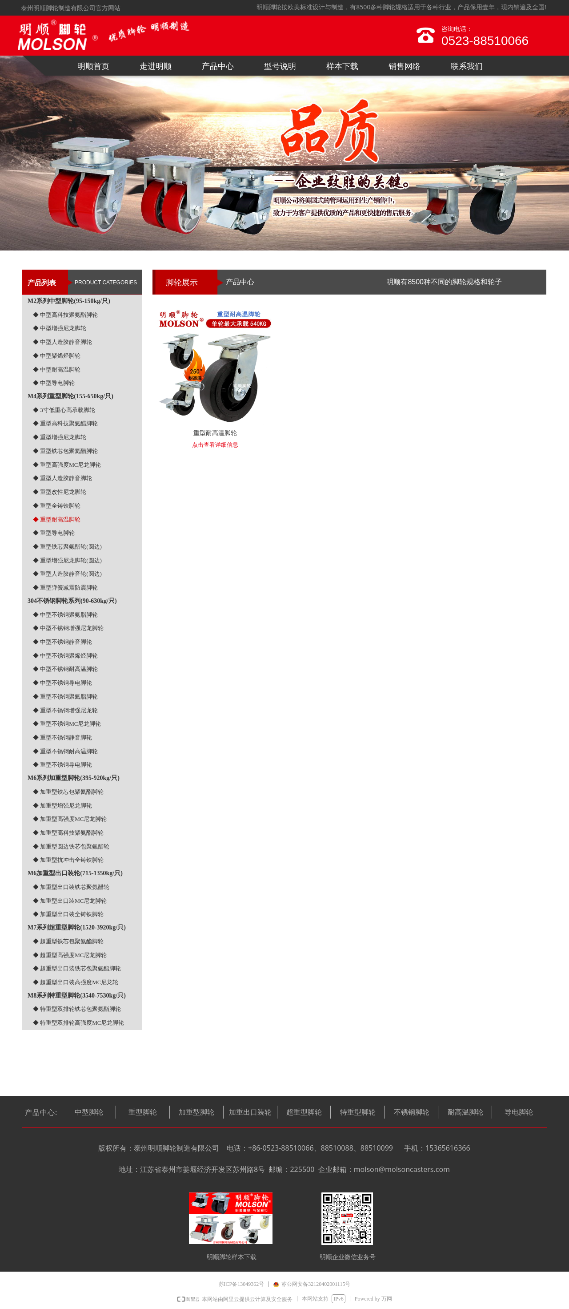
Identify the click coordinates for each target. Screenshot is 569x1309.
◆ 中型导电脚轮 (54, 383)
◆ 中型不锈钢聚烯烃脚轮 (65, 655)
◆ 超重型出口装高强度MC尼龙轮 (75, 982)
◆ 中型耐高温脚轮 (56, 369)
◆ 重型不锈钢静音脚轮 (62, 737)
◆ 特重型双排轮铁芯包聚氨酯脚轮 (77, 1009)
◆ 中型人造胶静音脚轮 (62, 342)
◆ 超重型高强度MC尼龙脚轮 (70, 955)
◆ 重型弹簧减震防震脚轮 (65, 587)
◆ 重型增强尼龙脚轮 (59, 437)
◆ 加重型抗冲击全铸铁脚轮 (68, 860)
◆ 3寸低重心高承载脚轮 (64, 410)
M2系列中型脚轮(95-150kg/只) (69, 301)
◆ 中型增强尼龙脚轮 (59, 328)
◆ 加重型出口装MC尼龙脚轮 (70, 900)
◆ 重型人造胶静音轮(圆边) (67, 573)
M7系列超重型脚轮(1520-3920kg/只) (77, 927)
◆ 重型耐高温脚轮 (56, 519)
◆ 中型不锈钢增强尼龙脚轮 (68, 628)
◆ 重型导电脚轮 (54, 532)
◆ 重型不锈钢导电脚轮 (62, 764)
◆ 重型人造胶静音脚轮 (62, 478)
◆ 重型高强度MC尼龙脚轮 (67, 464)
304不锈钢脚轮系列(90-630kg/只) (72, 601)
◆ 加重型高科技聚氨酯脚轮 (68, 832)
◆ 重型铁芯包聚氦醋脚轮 (65, 451)
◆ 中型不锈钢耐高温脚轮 (65, 669)
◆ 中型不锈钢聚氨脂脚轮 (65, 614)
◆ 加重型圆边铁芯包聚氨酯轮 (71, 846)
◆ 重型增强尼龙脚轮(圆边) (67, 560)
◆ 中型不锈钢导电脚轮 (62, 682)
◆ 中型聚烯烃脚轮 (56, 355)
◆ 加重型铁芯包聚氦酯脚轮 (68, 791)
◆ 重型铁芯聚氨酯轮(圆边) (67, 546)
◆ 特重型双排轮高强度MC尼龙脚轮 (78, 1022)
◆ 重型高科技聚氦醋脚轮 (65, 423)
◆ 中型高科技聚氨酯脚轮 (65, 314)
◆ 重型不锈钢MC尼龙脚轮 (67, 723)
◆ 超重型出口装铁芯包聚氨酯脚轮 (77, 968)
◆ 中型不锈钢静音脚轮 (62, 641)
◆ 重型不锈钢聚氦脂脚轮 (65, 696)
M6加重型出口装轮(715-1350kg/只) (75, 873)
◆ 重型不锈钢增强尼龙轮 (65, 710)
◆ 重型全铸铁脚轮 (56, 505)
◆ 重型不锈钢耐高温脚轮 (65, 751)
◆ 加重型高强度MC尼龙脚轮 (70, 819)
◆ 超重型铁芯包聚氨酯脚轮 (68, 941)
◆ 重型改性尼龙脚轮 (59, 492)
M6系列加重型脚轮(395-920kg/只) (74, 778)
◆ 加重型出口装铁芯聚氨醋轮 (71, 887)
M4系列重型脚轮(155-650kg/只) (70, 396)
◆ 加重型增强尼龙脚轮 (62, 805)
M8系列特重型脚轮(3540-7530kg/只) (77, 995)
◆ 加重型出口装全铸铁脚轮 (68, 914)
